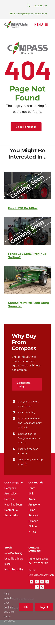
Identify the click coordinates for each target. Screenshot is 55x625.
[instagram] (42, 581)
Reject (44, 607)
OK (26, 607)
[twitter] (37, 581)
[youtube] (47, 581)
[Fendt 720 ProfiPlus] (27, 173)
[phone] (42, 587)
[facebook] (31, 581)
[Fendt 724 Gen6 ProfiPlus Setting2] (27, 219)
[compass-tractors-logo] (16, 22)
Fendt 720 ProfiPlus (23, 208)
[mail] (37, 587)
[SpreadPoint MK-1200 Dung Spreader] (27, 268)
